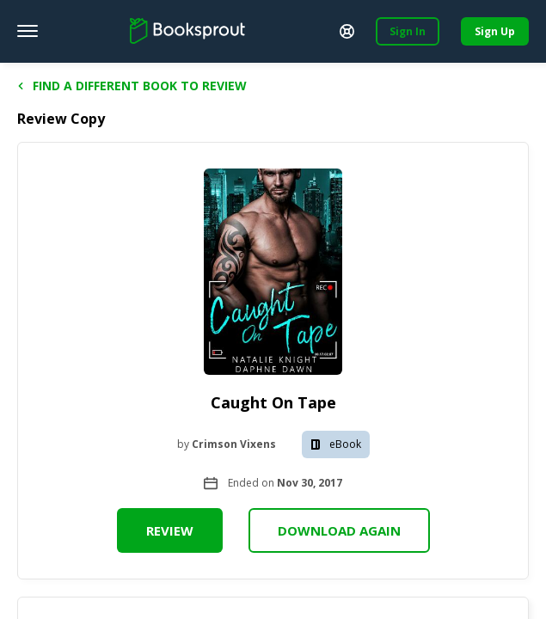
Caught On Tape (273, 402)
